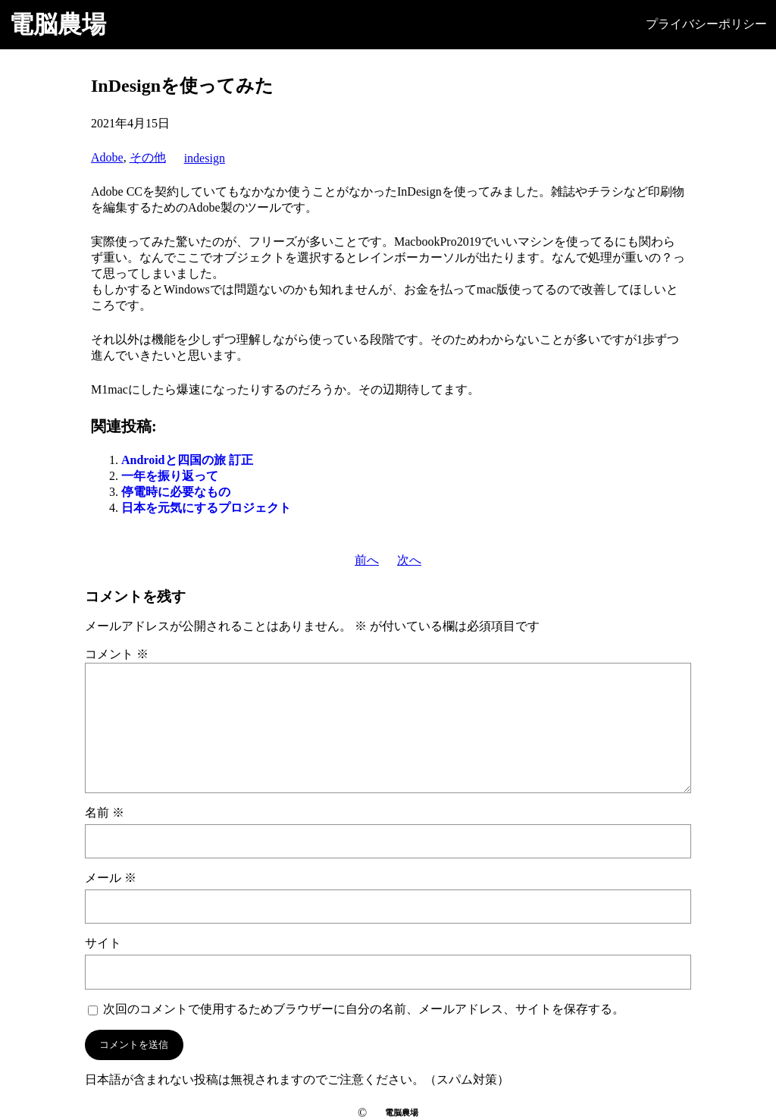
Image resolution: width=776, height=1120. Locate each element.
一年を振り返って (169, 475)
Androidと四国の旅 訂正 (187, 459)
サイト (103, 942)
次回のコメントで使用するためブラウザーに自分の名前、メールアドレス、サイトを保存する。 (363, 1008)
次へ (409, 560)
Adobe (107, 157)
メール (110, 877)
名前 (104, 812)
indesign (204, 158)
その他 (148, 157)
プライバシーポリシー (706, 23)
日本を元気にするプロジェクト (206, 507)
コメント (117, 654)
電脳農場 (57, 24)
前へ (367, 560)
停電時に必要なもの (175, 491)
